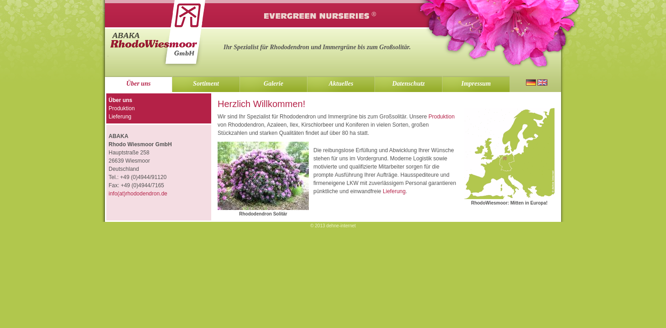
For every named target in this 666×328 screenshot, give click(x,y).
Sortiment (206, 83)
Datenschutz (408, 83)
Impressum (476, 83)
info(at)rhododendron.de (138, 193)
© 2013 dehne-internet (333, 225)
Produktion (441, 116)
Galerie (273, 83)
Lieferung (394, 191)
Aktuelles (341, 83)
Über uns (138, 83)
